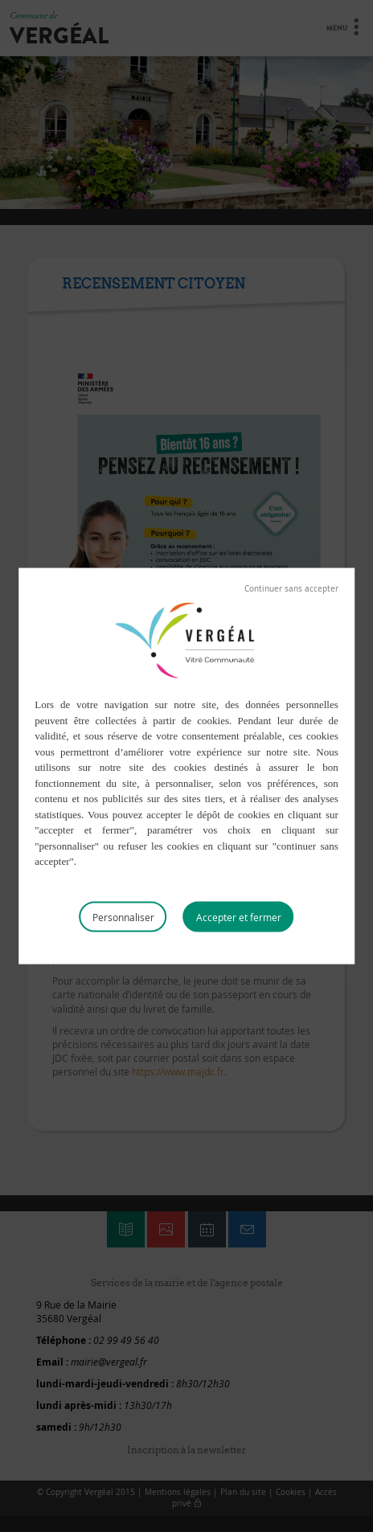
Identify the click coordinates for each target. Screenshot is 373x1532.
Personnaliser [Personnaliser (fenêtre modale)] (123, 916)
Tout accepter (238, 916)
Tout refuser (291, 589)
